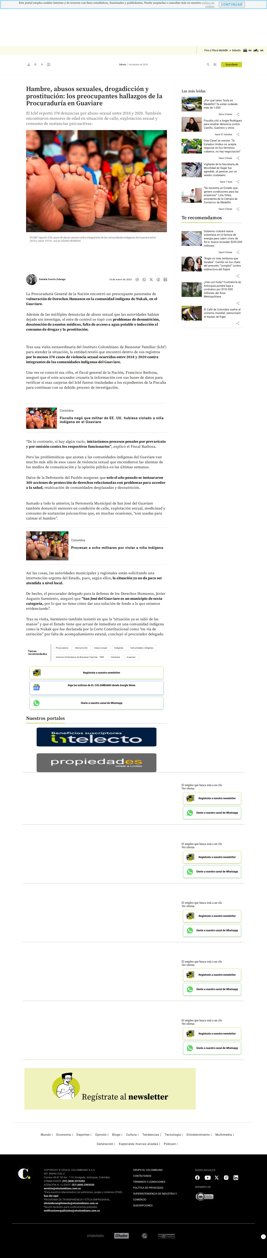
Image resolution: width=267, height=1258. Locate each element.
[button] (238, 114)
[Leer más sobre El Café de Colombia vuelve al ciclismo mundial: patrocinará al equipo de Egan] (223, 313)
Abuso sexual (100, 648)
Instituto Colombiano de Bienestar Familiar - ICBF (80, 657)
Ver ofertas (188, 786)
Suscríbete (232, 64)
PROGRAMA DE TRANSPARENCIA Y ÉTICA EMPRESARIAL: (77, 1197)
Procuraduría (62, 648)
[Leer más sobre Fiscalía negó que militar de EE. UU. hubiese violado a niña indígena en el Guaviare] (41, 418)
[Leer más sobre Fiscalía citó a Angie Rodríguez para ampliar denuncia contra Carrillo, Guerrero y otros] (223, 124)
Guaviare (131, 657)
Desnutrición (81, 648)
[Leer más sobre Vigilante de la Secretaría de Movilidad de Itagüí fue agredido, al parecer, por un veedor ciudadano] (223, 170)
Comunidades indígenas (141, 648)
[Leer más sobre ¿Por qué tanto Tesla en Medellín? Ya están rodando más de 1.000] (223, 104)
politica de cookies (208, 4)
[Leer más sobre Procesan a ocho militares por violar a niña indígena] (47, 546)
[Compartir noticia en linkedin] (165, 279)
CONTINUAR (232, 4)
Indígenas (119, 648)
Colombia (67, 410)
